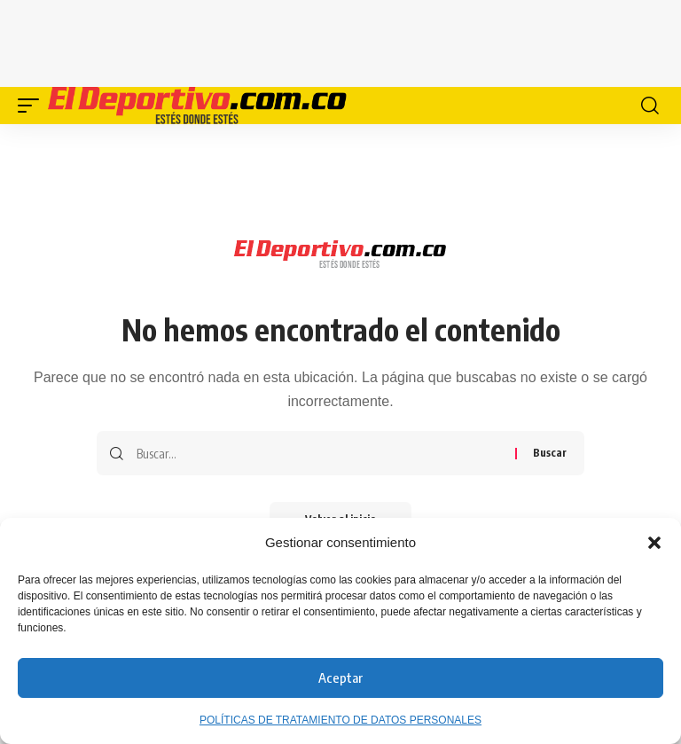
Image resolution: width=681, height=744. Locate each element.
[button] (654, 543)
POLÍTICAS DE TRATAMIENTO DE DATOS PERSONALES (340, 720)
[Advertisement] (340, 40)
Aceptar (340, 677)
